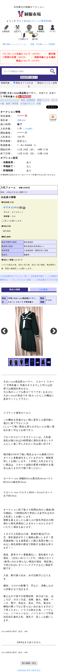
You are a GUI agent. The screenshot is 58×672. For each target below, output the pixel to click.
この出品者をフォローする (46, 280)
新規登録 (46, 21)
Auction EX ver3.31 (29, 670)
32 (23, 120)
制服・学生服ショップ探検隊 (43, 44)
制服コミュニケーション (16, 44)
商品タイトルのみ (23, 83)
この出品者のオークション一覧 (13, 276)
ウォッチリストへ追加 (21, 280)
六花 (19, 120)
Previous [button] (4, 331)
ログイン (34, 21)
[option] (29, 331)
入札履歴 (28, 129)
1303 (15, 207)
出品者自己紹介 (37, 276)
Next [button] (54, 331)
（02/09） (22, 54)
